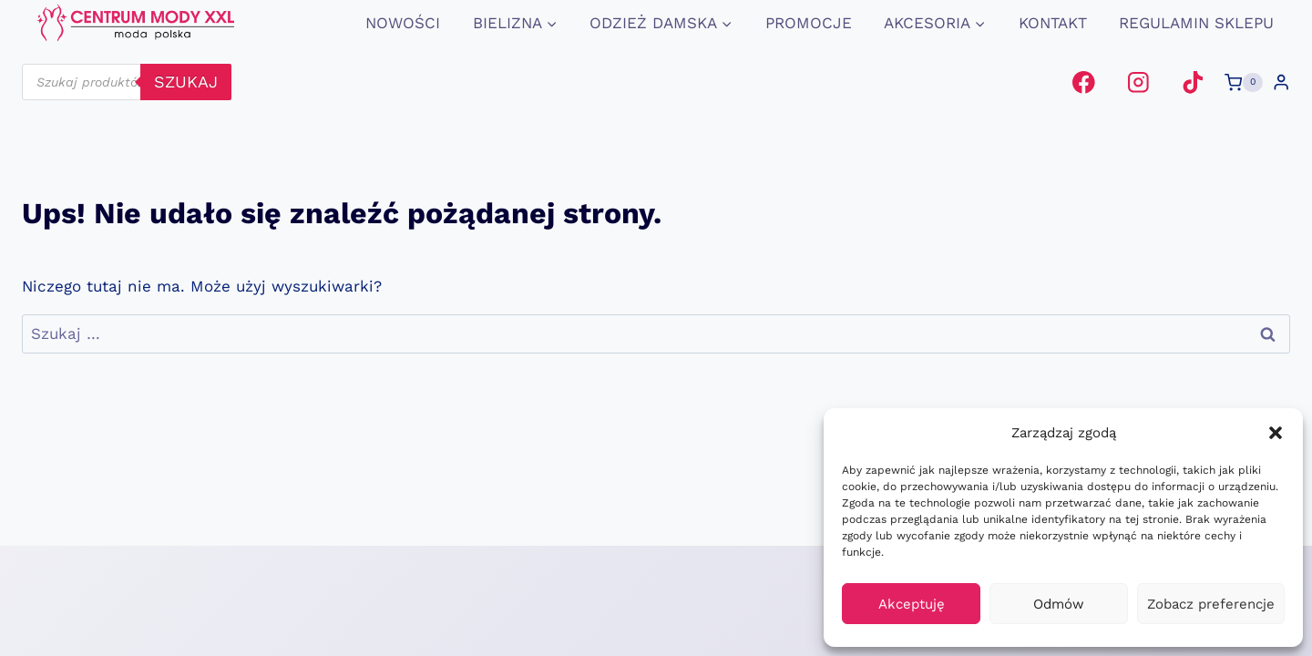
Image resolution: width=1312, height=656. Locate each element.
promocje (808, 23)
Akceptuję (911, 604)
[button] (1275, 433)
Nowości (402, 23)
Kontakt (1053, 23)
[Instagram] (1138, 82)
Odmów (1058, 604)
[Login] (1281, 82)
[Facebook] (1083, 82)
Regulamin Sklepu (1196, 23)
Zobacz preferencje (1211, 604)
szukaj (186, 81)
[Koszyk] (1244, 83)
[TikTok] (1192, 82)
